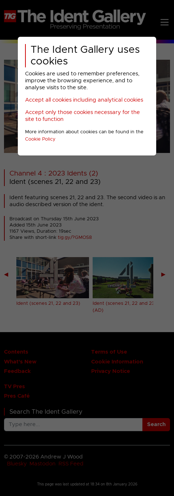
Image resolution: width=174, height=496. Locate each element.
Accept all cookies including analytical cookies (84, 100)
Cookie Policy (40, 139)
